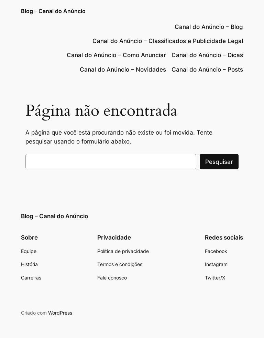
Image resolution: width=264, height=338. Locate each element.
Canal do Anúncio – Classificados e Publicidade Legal (167, 41)
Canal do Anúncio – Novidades (123, 69)
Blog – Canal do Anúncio (53, 11)
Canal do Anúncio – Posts (207, 69)
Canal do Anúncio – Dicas (207, 55)
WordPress (60, 313)
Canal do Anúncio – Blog (209, 26)
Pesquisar (219, 161)
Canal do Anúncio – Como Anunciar (116, 55)
